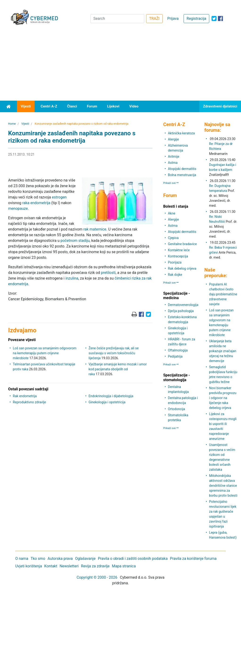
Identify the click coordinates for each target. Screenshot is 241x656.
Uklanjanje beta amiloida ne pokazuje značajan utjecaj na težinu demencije (222, 351)
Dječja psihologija (181, 311)
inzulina (71, 278)
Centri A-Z (49, 106)
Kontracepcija (178, 256)
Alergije (173, 139)
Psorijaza (174, 262)
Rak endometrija (25, 396)
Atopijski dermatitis (182, 169)
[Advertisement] (120, 65)
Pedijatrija (175, 356)
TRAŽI (154, 18)
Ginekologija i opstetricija (106, 402)
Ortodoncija (176, 409)
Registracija (196, 18)
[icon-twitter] (214, 18)
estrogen (59, 197)
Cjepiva (173, 238)
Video (133, 106)
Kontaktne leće (178, 250)
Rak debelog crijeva (182, 268)
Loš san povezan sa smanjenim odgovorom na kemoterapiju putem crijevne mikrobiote (44, 353)
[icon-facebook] (220, 18)
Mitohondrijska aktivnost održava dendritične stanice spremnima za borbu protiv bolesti (223, 485)
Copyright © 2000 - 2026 (96, 577)
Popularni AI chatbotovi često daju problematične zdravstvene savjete (223, 294)
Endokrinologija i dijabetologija (110, 396)
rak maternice (94, 229)
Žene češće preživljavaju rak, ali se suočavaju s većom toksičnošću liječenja (113, 353)
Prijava (173, 18)
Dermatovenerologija (183, 305)
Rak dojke (175, 274)
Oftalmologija (178, 350)
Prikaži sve (171, 183)
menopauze (18, 208)
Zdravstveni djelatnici (220, 106)
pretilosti (108, 272)
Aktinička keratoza (181, 133)
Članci (72, 106)
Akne (171, 213)
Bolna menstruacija (182, 175)
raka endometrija (36, 203)
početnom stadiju (75, 240)
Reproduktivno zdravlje (29, 402)
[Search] (117, 18)
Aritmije (173, 156)
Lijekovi (113, 106)
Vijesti (26, 106)
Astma (172, 163)
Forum (92, 106)
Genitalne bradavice (182, 244)
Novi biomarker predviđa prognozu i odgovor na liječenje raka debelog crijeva (222, 398)
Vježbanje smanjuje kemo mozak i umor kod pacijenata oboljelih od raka (117, 369)
